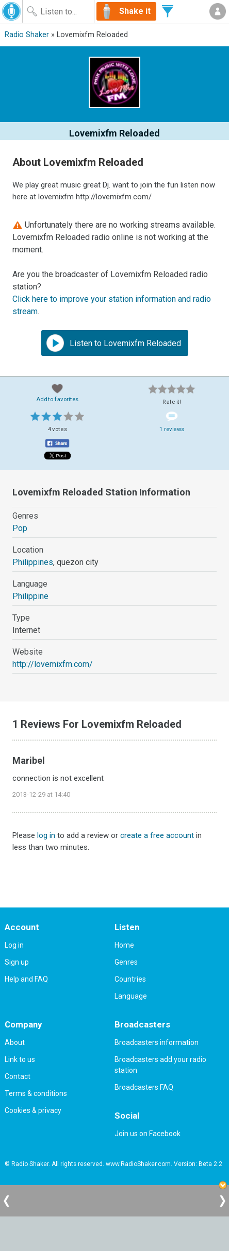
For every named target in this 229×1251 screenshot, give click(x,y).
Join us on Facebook (147, 1133)
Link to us (20, 1059)
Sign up (17, 962)
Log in (14, 945)
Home (124, 945)
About (15, 1042)
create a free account (157, 835)
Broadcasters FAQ (143, 1087)
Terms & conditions (36, 1093)
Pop (19, 528)
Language (130, 996)
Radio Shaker (27, 34)
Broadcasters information (156, 1042)
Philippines (32, 562)
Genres (126, 962)
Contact (17, 1076)
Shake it (135, 11)
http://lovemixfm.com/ (52, 664)
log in (46, 835)
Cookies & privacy (33, 1110)
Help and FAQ (26, 979)
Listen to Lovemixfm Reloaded (113, 343)
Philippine (30, 596)
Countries (130, 979)
